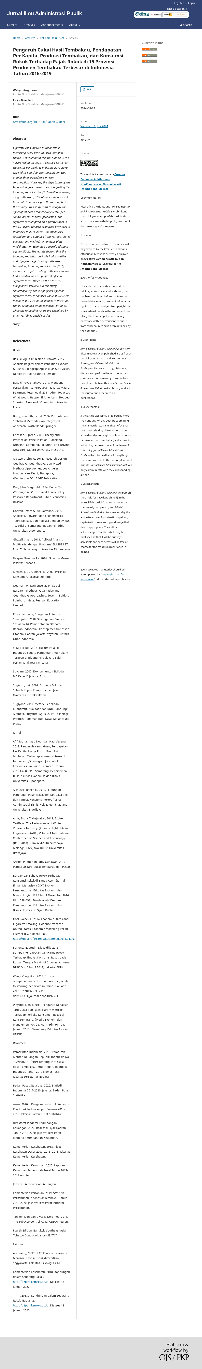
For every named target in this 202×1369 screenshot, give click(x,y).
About (73, 25)
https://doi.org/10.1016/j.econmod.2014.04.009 (44, 939)
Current (12, 25)
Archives (29, 25)
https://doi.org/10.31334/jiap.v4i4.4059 (39, 122)
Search (186, 25)
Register (179, 3)
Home (16, 38)
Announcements (52, 25)
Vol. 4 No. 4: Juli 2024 (52, 38)
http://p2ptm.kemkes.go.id (31, 1282)
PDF (88, 89)
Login (191, 3)
